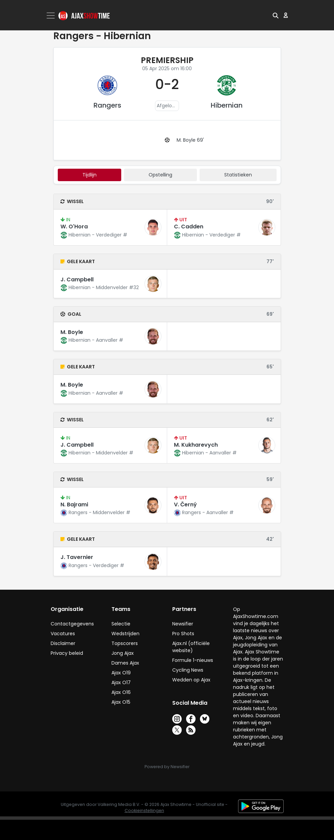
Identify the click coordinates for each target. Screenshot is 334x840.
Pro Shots (183, 633)
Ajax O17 (121, 682)
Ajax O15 (120, 702)
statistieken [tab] (238, 174)
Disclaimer (63, 643)
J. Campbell (77, 279)
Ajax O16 (121, 692)
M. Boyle (71, 332)
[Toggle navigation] (51, 15)
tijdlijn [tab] (89, 174)
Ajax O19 (121, 672)
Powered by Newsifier (167, 766)
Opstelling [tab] (160, 174)
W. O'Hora (74, 226)
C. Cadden (188, 226)
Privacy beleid (67, 653)
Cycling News (187, 670)
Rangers (107, 105)
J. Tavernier (76, 557)
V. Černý (185, 504)
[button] (276, 15)
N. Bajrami (74, 504)
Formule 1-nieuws (192, 660)
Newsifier (182, 623)
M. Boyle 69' (190, 140)
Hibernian (226, 105)
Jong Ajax (122, 653)
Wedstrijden (125, 633)
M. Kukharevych (196, 445)
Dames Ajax (125, 663)
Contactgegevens (72, 623)
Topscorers (124, 643)
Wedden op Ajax (191, 679)
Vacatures (63, 633)
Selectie (120, 623)
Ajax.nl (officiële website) (191, 647)
